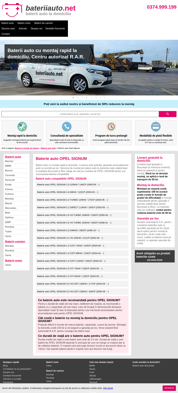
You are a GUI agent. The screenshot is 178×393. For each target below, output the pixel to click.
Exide (8, 173)
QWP (8, 211)
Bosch (9, 159)
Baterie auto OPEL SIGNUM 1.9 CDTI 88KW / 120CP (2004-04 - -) (70, 242)
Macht (8, 192)
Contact (128, 23)
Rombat (9, 216)
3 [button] (82, 86)
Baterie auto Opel (48, 137)
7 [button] (100, 86)
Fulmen (9, 183)
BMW (8, 155)
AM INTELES (169, 388)
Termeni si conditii (12, 368)
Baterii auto (8, 23)
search (168, 103)
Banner (9, 150)
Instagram (8, 374)
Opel (91, 378)
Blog (5, 354)
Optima (9, 206)
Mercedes (10, 197)
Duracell (10, 169)
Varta (8, 225)
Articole (78, 23)
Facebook (8, 371)
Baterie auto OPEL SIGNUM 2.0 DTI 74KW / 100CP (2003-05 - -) (70, 257)
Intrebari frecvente (12, 364)
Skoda (92, 364)
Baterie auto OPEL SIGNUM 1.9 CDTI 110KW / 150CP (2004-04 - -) (71, 250)
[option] (89, 57)
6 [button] (95, 86)
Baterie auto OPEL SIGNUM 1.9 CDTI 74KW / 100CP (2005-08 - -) (70, 234)
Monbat (9, 188)
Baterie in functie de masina (27, 137)
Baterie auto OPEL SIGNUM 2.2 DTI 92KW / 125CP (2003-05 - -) (70, 265)
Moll (7, 202)
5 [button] (91, 86)
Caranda (10, 164)
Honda (92, 381)
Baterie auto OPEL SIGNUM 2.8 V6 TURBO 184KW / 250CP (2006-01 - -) (74, 211)
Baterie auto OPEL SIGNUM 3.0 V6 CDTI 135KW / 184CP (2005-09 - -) (73, 280)
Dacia (92, 358)
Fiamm (9, 178)
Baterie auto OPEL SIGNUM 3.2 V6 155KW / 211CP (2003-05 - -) (70, 227)
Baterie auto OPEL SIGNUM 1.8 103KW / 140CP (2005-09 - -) (68, 173)
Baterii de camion (43, 23)
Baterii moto (24, 23)
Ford (91, 361)
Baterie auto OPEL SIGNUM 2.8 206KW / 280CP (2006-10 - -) (68, 219)
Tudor (8, 220)
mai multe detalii (154, 249)
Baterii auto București (143, 354)
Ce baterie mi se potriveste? (17, 358)
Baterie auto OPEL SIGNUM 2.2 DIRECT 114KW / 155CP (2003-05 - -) (72, 196)
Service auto (63, 23)
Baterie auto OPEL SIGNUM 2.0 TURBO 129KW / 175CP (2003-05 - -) (72, 189)
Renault (93, 371)
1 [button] (73, 86)
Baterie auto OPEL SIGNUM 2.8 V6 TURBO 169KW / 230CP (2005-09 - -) (74, 204)
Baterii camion (15, 230)
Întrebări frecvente (110, 23)
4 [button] (86, 86)
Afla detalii (108, 388)
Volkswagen (95, 368)
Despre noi (92, 23)
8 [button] (104, 86)
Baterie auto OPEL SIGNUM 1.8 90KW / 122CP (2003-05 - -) (67, 181)
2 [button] (77, 86)
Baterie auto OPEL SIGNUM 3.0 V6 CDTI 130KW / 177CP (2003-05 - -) (73, 273)
